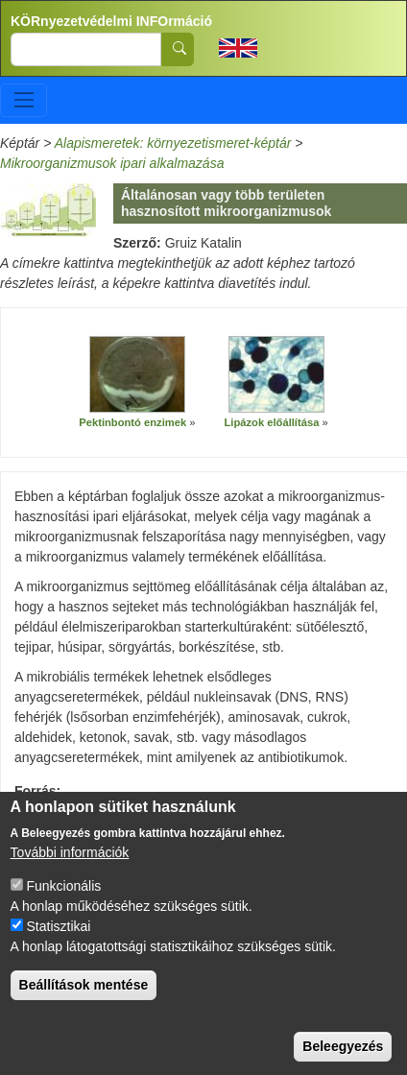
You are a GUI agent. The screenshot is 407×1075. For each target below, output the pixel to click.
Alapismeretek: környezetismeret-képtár (173, 143)
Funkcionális (63, 906)
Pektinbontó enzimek (134, 422)
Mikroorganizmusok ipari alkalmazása (112, 163)
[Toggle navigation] (23, 100)
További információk (70, 872)
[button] (137, 374)
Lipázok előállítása (272, 422)
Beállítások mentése (84, 1005)
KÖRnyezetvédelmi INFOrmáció (111, 21)
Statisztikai (58, 946)
